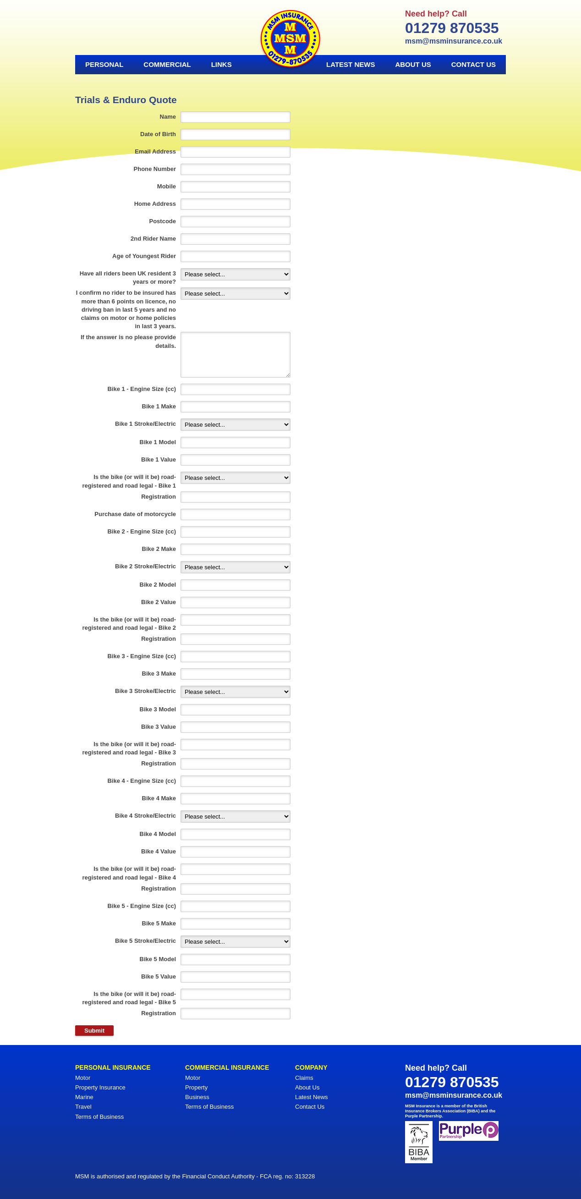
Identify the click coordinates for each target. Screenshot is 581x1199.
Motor (82, 1077)
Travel (83, 1106)
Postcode (162, 221)
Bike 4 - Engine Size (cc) (141, 780)
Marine (84, 1097)
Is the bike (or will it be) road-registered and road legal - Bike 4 (129, 872)
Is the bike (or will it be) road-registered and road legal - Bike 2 (129, 623)
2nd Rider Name (153, 238)
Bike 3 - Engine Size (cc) (141, 656)
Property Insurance (100, 1087)
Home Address (155, 203)
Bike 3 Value (158, 726)
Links (221, 64)
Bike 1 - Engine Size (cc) (141, 388)
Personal (104, 64)
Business (197, 1097)
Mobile (166, 186)
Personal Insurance (113, 1067)
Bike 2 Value (158, 602)
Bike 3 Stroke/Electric (145, 691)
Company (311, 1067)
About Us (413, 64)
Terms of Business (99, 1116)
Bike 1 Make (159, 406)
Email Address (155, 151)
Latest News (350, 64)
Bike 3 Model (158, 709)
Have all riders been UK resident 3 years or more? (128, 277)
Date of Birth (158, 134)
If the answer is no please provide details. (128, 341)
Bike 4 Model (158, 833)
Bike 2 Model (158, 584)
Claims (304, 1077)
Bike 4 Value (158, 851)
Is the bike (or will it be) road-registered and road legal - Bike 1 (129, 481)
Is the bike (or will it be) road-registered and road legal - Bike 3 (129, 748)
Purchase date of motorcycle (135, 514)
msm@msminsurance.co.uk (453, 41)
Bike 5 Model (158, 959)
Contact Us (473, 64)
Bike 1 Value (158, 459)
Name (168, 116)
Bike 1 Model (158, 442)
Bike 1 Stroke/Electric (145, 423)
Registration (158, 496)
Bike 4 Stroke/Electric (145, 815)
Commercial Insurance (227, 1067)
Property (196, 1087)
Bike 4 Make (159, 798)
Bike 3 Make (159, 673)
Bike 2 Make (159, 548)
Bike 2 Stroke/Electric (145, 566)
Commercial (167, 64)
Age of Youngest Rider (144, 256)
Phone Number (155, 168)
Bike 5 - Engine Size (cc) (141, 905)
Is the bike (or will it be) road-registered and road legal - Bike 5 (129, 998)
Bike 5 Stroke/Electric (145, 940)
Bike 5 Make (159, 923)
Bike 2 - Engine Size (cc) (141, 531)
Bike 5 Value (158, 976)
